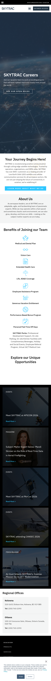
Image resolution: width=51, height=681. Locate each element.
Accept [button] (21, 676)
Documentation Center (38, 2)
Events (9, 392)
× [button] (46, 661)
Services (7, 652)
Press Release (12, 552)
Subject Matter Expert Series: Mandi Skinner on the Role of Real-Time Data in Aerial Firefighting (24, 451)
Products (8, 647)
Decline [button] (30, 676)
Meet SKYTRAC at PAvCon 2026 (21, 496)
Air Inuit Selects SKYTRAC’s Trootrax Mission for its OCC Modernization (24, 575)
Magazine (10, 432)
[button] (2, 2)
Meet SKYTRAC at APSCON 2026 (22, 415)
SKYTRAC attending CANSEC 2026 (23, 536)
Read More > (11, 421)
